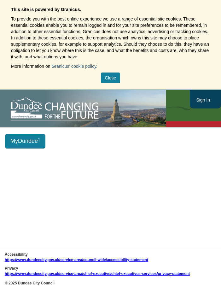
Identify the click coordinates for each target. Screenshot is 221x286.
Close (110, 77)
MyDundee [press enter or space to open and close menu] (25, 140)
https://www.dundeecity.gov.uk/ (83, 108)
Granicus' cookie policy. (74, 66)
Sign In (203, 99)
